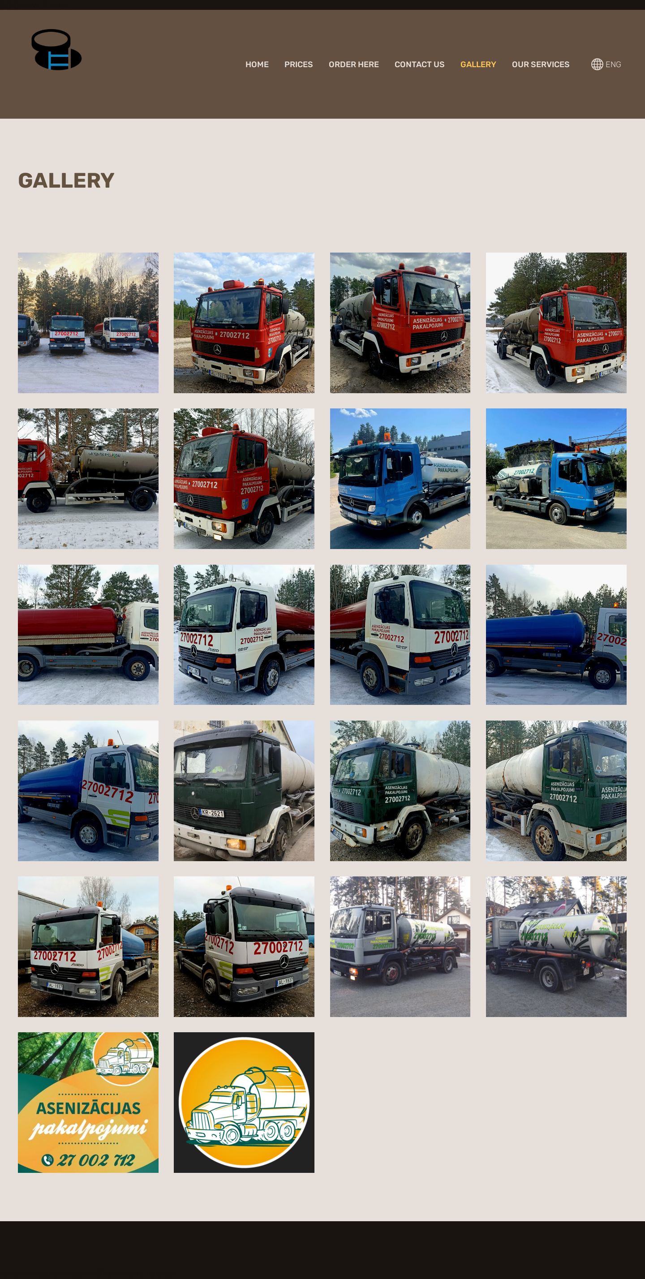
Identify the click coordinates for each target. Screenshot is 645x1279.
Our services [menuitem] (541, 64)
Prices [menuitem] (298, 64)
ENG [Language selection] (606, 64)
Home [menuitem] (257, 64)
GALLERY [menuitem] (478, 64)
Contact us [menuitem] (420, 64)
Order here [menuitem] (354, 64)
